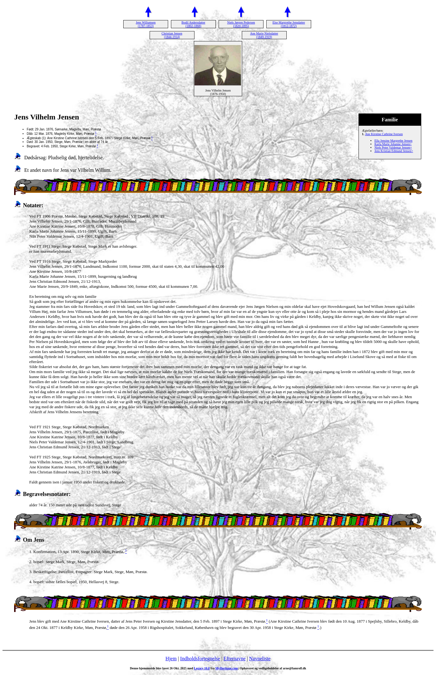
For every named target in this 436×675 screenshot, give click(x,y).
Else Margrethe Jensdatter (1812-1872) (289, 24)
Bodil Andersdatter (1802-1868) (193, 24)
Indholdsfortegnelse (200, 658)
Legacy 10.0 (202, 668)
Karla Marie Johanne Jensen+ (393, 144)
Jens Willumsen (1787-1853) (146, 24)
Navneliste (259, 658)
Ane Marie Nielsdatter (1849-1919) (264, 35)
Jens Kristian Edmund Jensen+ (394, 151)
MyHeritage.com (226, 668)
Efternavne (235, 658)
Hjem (171, 658)
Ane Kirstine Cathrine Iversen (384, 134)
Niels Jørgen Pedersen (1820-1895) (241, 24)
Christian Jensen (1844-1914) (172, 35)
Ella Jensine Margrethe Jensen (393, 140)
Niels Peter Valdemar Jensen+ (393, 147)
